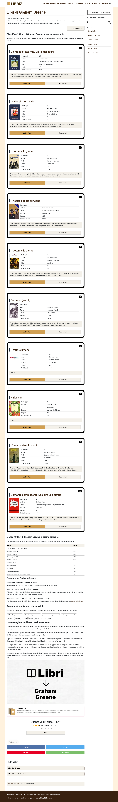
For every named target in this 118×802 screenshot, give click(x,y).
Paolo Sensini (93, 48)
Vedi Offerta (27, 83)
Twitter (65, 747)
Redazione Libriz (21, 708)
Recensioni (61, 3)
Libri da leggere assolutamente (99, 12)
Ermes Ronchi (93, 53)
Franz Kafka (92, 31)
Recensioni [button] (63, 83)
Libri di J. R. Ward (14, 768)
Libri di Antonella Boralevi (16, 774)
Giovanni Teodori (94, 35)
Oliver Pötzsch (93, 44)
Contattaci (49, 798)
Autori (46, 3)
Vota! (45, 733)
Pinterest (26, 752)
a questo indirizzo (77, 601)
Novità (87, 3)
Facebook (25, 747)
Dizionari (79, 3)
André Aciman (93, 40)
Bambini (105, 3)
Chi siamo (10, 798)
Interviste (96, 3)
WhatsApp (65, 752)
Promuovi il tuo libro (20, 798)
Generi (53, 3)
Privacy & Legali (40, 798)
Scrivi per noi (30, 798)
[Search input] (98, 22)
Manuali (70, 3)
